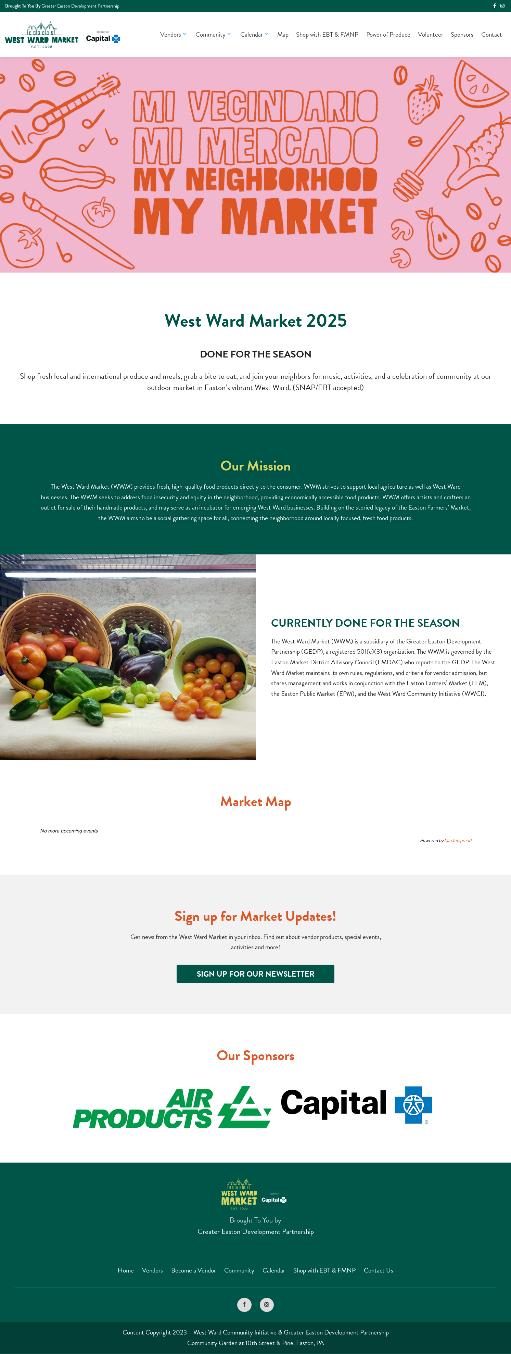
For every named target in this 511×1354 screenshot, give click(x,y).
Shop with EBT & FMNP (327, 34)
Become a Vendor (193, 1270)
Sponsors (462, 34)
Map (283, 34)
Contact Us (378, 1270)
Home (126, 1270)
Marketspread (457, 840)
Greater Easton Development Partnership (255, 1231)
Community (213, 34)
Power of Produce (388, 34)
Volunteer (430, 34)
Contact (491, 34)
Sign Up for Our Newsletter (256, 974)
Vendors (174, 34)
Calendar (255, 34)
